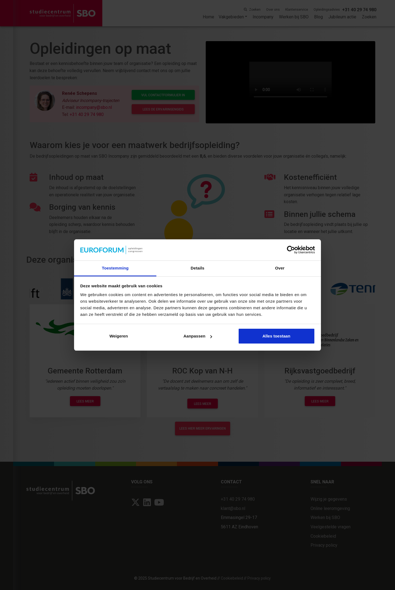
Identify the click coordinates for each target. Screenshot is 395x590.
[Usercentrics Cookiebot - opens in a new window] (291, 250)
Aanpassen (198, 336)
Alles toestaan (276, 336)
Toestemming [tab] (115, 268)
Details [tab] (197, 268)
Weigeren (118, 336)
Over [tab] (280, 268)
